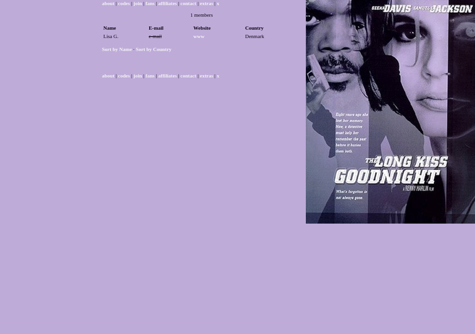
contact (188, 3)
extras (206, 3)
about (108, 3)
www (198, 36)
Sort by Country (153, 49)
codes (124, 3)
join (137, 3)
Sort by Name (117, 49)
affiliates (167, 3)
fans (150, 3)
